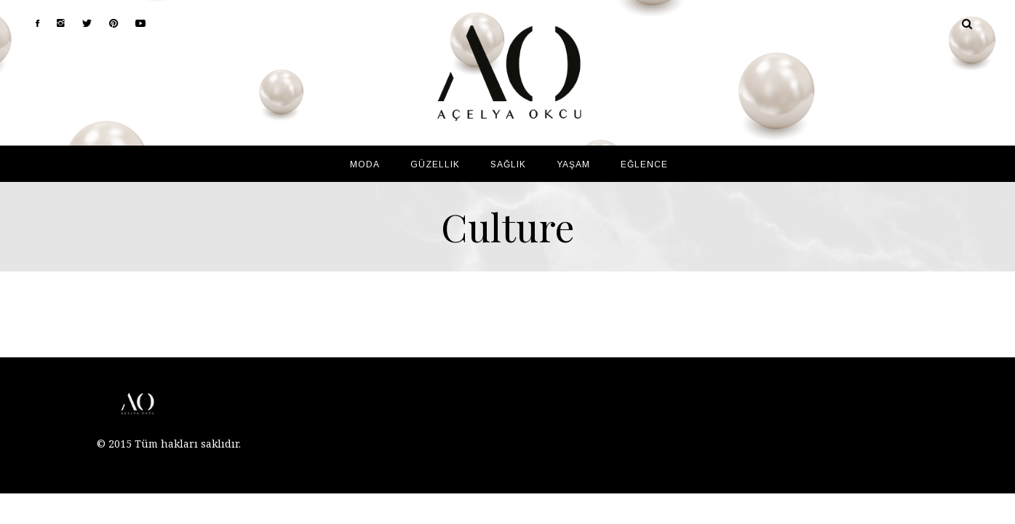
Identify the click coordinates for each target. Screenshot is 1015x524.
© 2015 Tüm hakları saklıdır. (169, 443)
